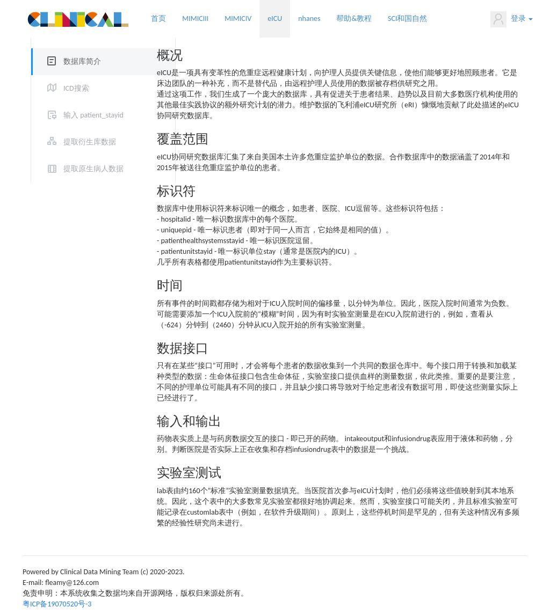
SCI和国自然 (407, 18)
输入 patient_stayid (93, 115)
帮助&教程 (354, 18)
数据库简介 (82, 61)
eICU (274, 18)
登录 (511, 19)
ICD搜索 (76, 88)
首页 (158, 18)
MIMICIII (195, 18)
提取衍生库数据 (89, 142)
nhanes (309, 18)
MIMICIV (238, 18)
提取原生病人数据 (93, 168)
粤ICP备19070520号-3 (57, 604)
